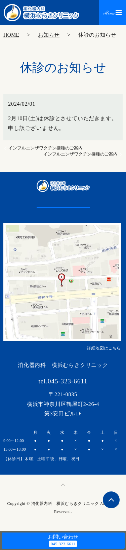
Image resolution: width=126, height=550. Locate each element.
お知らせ (48, 35)
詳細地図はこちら (104, 348)
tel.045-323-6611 (63, 381)
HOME (11, 35)
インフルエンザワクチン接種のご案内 (45, 147)
